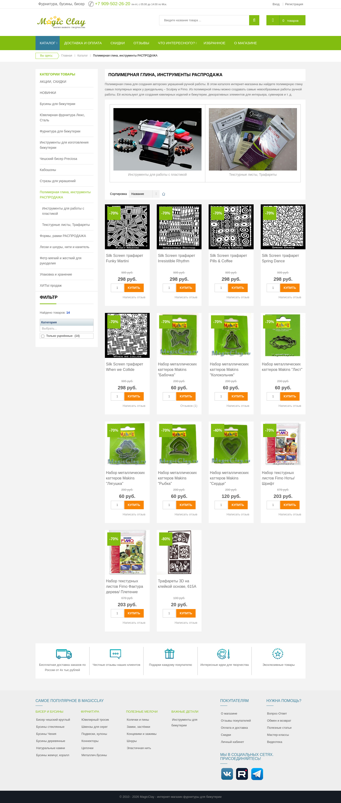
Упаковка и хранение (56, 274)
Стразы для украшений (58, 181)
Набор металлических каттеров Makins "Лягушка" (125, 478)
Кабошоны (48, 170)
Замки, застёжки (138, 726)
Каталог (82, 55)
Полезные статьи (279, 727)
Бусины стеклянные (50, 726)
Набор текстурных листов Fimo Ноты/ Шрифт (278, 478)
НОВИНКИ (48, 93)
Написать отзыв (134, 297)
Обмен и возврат (279, 720)
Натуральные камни (50, 748)
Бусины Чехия (46, 734)
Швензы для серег (94, 726)
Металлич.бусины (94, 755)
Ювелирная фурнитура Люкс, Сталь (62, 117)
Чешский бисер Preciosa (58, 159)
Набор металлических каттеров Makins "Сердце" (229, 478)
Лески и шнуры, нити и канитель (64, 247)
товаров (292, 20)
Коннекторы (90, 741)
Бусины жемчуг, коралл (52, 755)
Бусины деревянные (50, 741)
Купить (134, 288)
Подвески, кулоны (94, 734)
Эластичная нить (139, 748)
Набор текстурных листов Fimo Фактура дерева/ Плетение (124, 586)
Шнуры (132, 741)
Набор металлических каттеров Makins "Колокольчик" (229, 369)
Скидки (226, 735)
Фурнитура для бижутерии (60, 131)
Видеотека (274, 742)
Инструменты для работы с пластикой (63, 210)
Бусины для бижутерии (57, 104)
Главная (66, 55)
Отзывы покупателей (236, 720)
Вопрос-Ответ (277, 713)
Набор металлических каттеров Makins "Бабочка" (177, 369)
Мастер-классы (278, 735)
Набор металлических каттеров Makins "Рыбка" (177, 478)
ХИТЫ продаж (51, 285)
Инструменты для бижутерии (184, 722)
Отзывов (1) (188, 406)
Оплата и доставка (234, 727)
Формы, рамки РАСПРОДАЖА (63, 236)
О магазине (229, 713)
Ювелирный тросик (95, 719)
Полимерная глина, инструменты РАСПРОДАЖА (65, 194)
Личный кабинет (232, 742)
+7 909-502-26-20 (112, 3)
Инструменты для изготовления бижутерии (64, 144)
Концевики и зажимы (142, 734)
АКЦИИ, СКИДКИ (53, 81)
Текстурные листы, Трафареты (66, 225)
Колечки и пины (138, 719)
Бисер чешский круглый (53, 719)
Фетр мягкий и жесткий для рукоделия (60, 260)
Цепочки (87, 748)
